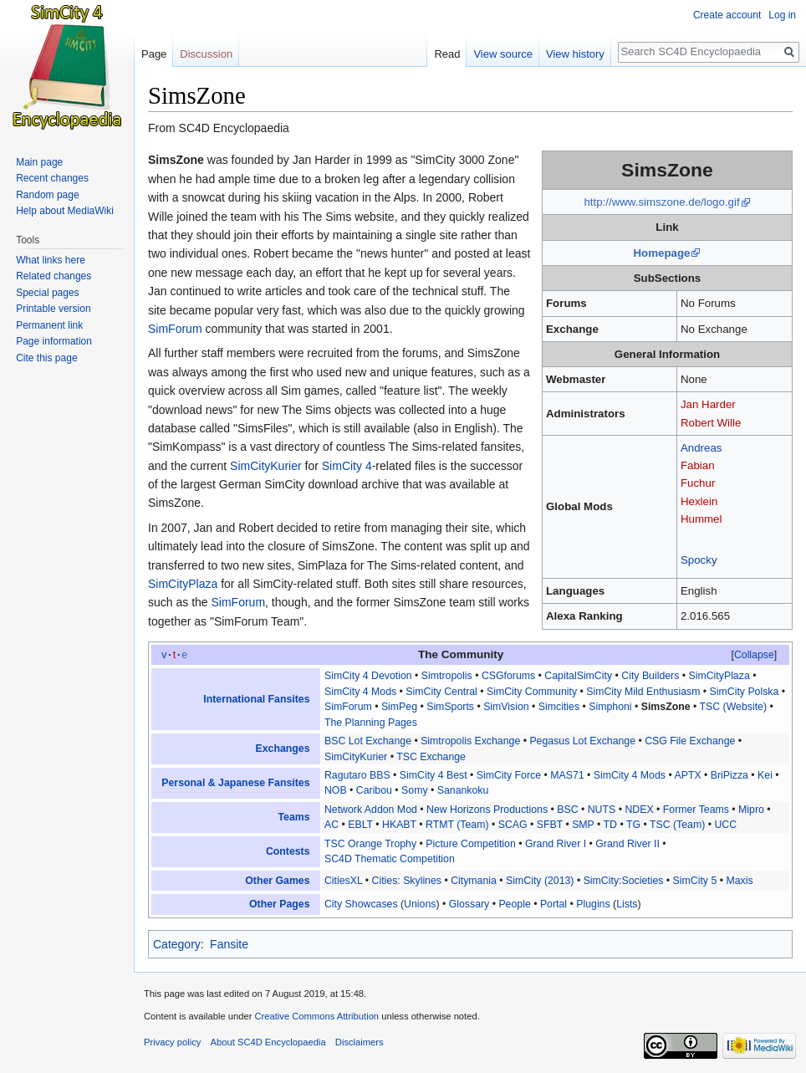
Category (177, 944)
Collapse (754, 655)
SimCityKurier (266, 466)
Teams (293, 817)
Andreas (701, 448)
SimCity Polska (744, 691)
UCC (725, 824)
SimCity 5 (695, 881)
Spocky (699, 560)
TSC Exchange (431, 757)
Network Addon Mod (370, 809)
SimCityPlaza (182, 583)
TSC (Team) (677, 824)
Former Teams (696, 809)
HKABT (399, 824)
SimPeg (399, 707)
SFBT (550, 824)
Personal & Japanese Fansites (235, 783)
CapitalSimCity (578, 676)
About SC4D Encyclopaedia (268, 1042)
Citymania (474, 881)
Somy (414, 790)
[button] (754, 654)
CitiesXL (343, 881)
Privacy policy (172, 1042)
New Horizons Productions (487, 809)
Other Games (277, 881)
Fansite (229, 944)
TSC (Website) (734, 707)
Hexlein (699, 501)
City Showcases (361, 904)
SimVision (506, 707)
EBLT (360, 824)
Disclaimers (359, 1042)
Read (447, 54)
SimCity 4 (347, 466)
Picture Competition (470, 844)
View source (503, 54)
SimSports (450, 707)
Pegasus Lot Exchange (582, 741)
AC (331, 824)
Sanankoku (463, 790)
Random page (47, 195)
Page (153, 54)
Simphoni (610, 707)
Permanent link (49, 325)
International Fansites (256, 699)
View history (575, 54)
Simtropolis (446, 676)
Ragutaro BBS (357, 775)
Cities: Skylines (406, 881)
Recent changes (52, 178)
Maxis (739, 881)
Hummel (701, 519)
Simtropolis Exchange (470, 741)
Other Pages (279, 904)
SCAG (513, 824)
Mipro (751, 809)
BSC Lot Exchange (367, 741)
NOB (335, 790)
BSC (567, 809)
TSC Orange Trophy (370, 844)
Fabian (698, 465)
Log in (782, 15)
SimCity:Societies (624, 881)
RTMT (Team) (457, 824)
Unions (420, 904)
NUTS (602, 809)
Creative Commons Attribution (316, 1016)
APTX (687, 775)
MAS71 (567, 775)
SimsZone (666, 707)
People (514, 904)
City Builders (650, 676)
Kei (765, 775)
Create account (727, 15)
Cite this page (46, 358)
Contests (288, 851)
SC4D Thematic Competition (389, 859)
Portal (553, 904)
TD (610, 824)
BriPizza (729, 775)
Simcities (558, 707)
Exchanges (283, 748)
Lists (626, 904)
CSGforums (508, 676)
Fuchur (698, 483)
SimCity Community (532, 691)
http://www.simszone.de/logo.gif (661, 202)
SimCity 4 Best (433, 775)
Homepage (662, 253)
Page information (54, 341)
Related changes (53, 276)
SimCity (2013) (540, 881)
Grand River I (555, 844)
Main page (39, 162)
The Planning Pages (370, 722)
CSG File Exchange (690, 741)
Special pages (47, 293)
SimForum (175, 328)
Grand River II (627, 844)
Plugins (593, 904)
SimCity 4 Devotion (368, 676)
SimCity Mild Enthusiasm (643, 691)
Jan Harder (708, 404)
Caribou (374, 790)
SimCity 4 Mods (360, 691)
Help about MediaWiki (65, 211)
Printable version (53, 308)
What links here (50, 260)
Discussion (206, 54)
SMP (583, 824)
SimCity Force (509, 775)
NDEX (639, 809)
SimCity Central (441, 691)
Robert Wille (711, 422)
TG (633, 824)
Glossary (469, 904)
